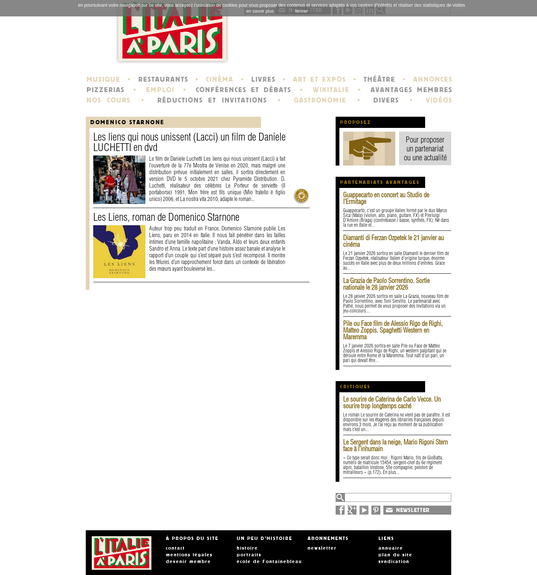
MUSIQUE (103, 79)
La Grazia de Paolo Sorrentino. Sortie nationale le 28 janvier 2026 (386, 284)
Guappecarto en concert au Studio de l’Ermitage (386, 198)
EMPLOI (160, 90)
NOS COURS (109, 100)
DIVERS (386, 100)
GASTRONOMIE (320, 100)
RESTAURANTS (163, 79)
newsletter (322, 548)
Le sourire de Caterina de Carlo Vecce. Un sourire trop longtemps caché (392, 402)
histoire (247, 548)
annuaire (391, 548)
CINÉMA (219, 79)
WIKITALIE (331, 90)
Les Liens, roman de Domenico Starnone (166, 216)
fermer (301, 11)
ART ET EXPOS (319, 79)
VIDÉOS (439, 100)
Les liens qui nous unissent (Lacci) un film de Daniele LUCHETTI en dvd (189, 142)
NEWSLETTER (413, 510)
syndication (394, 561)
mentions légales (189, 554)
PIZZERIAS (106, 90)
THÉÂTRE (379, 79)
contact (175, 548)
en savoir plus (260, 11)
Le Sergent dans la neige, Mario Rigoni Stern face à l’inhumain (395, 445)
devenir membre (188, 561)
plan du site (395, 554)
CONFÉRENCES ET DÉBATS (243, 90)
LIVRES (263, 79)
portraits (249, 554)
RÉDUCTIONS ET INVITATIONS (212, 100)
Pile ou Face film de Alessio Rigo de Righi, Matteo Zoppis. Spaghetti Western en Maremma (393, 330)
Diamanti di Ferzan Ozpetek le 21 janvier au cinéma (393, 241)
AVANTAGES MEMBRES (411, 90)
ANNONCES (432, 79)
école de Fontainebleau (269, 561)
